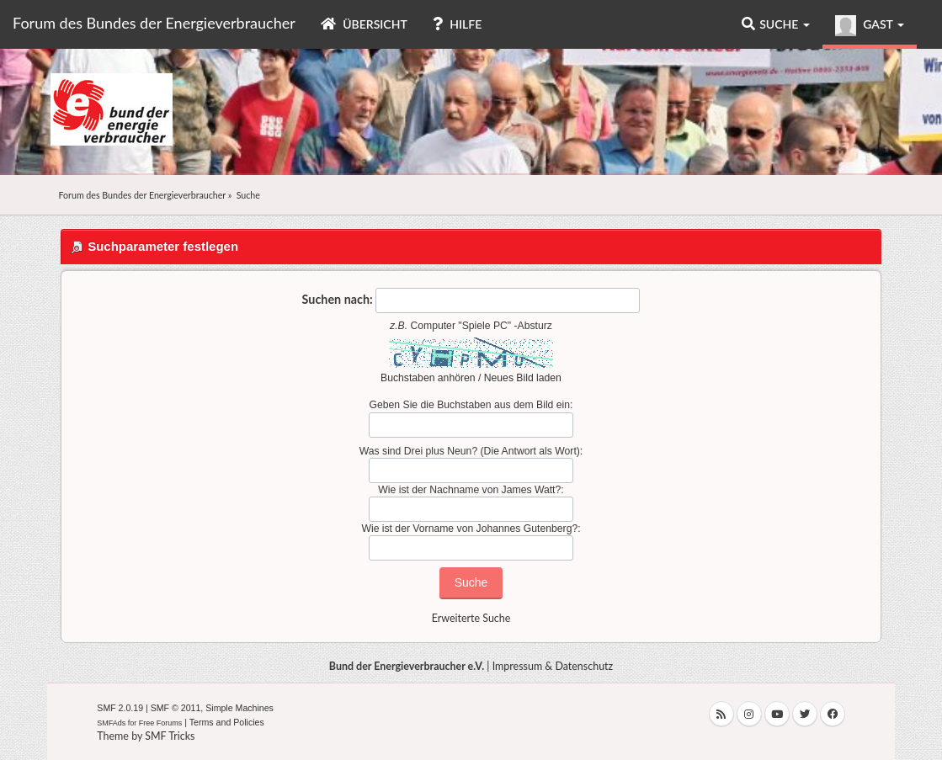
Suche (776, 24)
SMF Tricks (169, 736)
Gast (869, 25)
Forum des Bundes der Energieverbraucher (154, 22)
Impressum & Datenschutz (553, 666)
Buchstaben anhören (428, 378)
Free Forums (161, 723)
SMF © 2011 (176, 708)
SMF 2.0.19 (120, 708)
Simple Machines (239, 708)
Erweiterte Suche (471, 618)
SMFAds (111, 723)
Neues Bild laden (522, 378)
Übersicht (364, 24)
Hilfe (457, 24)
